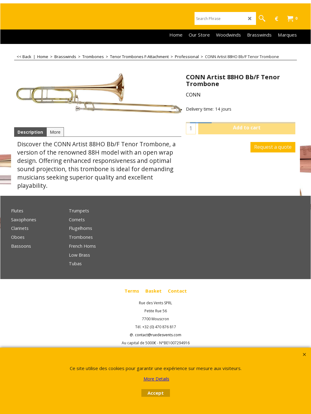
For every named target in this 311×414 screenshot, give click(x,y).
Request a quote (273, 147)
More (55, 132)
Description (30, 132)
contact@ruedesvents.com (158, 334)
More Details (156, 379)
